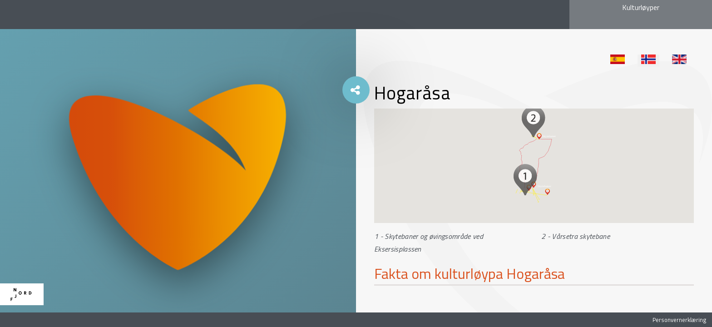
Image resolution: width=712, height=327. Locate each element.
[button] (525, 179)
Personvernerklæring (679, 319)
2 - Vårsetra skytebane (575, 236)
